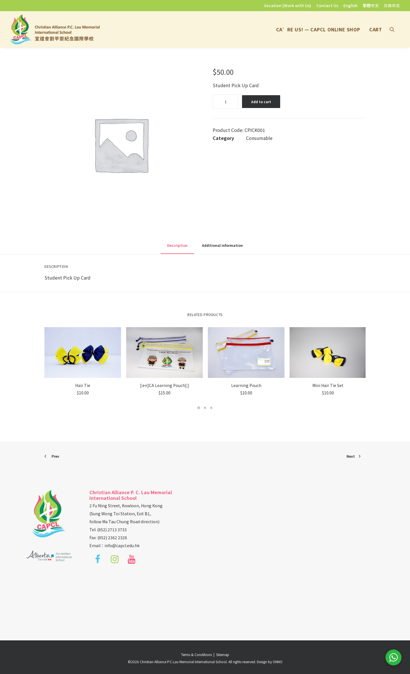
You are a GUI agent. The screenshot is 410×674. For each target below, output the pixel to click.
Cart (375, 29)
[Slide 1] (199, 407)
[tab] (222, 247)
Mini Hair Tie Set (327, 385)
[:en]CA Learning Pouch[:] (164, 385)
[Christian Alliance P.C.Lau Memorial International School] (55, 29)
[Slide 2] (205, 407)
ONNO (277, 661)
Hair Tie (82, 385)
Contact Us (327, 5)
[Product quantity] (225, 101)
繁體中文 (371, 5)
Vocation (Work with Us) (287, 5)
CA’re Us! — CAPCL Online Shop (318, 29)
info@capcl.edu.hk (122, 545)
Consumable (259, 138)
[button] (395, 29)
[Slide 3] (211, 407)
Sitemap (222, 654)
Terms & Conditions (197, 654)
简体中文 (392, 5)
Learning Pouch (246, 385)
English (350, 5)
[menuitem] (288, 5)
